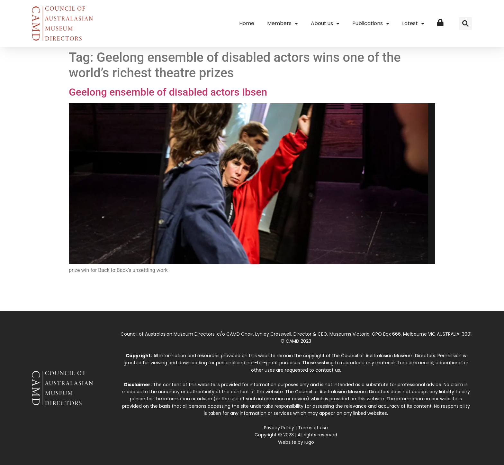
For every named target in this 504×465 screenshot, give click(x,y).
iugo (309, 442)
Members (282, 23)
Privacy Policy (279, 427)
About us (325, 23)
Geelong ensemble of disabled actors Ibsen (168, 92)
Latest (413, 23)
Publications (370, 23)
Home (246, 23)
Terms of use (313, 427)
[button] (465, 23)
